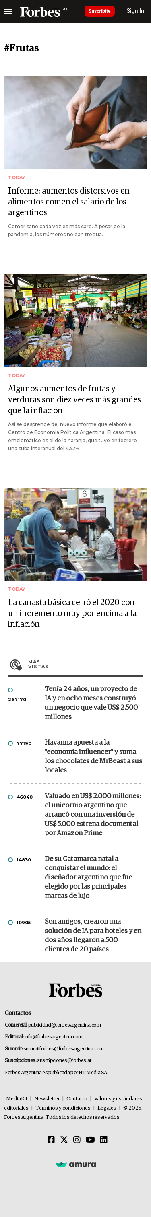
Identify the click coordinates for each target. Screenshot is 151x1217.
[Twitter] (64, 1140)
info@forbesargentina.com (54, 1037)
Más (85, 664)
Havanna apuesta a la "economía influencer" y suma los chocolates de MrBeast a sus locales (93, 756)
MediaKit (16, 1099)
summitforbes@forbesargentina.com (63, 1049)
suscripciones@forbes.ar (64, 1060)
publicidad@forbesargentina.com (64, 1025)
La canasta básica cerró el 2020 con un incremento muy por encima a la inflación (72, 613)
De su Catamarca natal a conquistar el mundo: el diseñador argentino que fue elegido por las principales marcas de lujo (88, 878)
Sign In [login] (136, 11)
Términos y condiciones (63, 1108)
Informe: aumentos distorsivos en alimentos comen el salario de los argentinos (69, 202)
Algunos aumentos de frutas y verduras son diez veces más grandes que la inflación (74, 400)
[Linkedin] (104, 1140)
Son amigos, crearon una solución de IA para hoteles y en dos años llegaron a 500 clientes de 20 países (93, 935)
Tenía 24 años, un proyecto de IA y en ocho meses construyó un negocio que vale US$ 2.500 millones (91, 703)
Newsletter (47, 1099)
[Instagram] (77, 1140)
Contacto (76, 1099)
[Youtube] (90, 1140)
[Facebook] (51, 1140)
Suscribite (100, 11)
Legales (106, 1108)
